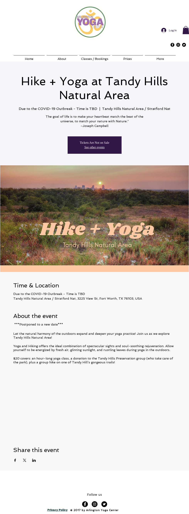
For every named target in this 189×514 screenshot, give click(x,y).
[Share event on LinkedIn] (34, 460)
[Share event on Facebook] (15, 460)
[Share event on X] (24, 460)
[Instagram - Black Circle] (178, 45)
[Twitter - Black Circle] (184, 45)
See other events (94, 147)
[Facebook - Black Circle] (172, 45)
